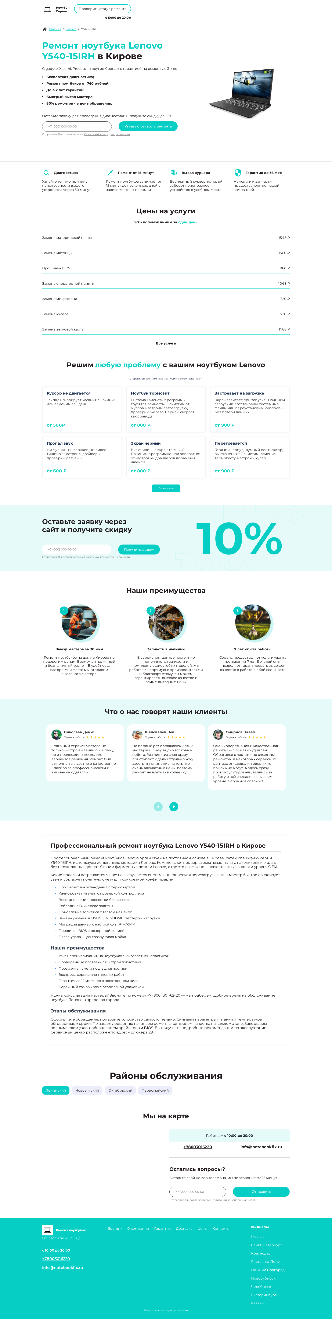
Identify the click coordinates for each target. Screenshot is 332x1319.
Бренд (120, 16)
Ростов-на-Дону (265, 1262)
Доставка (184, 1229)
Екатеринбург (264, 1295)
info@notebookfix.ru (261, 1147)
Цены (163, 16)
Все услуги (166, 343)
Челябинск (261, 1287)
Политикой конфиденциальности (107, 134)
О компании (143, 16)
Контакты (180, 16)
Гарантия (162, 1229)
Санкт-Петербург (266, 1245)
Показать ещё (166, 488)
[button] (173, 806)
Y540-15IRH (89, 29)
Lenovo (71, 29)
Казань (257, 1303)
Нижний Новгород (268, 1270)
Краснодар (261, 1253)
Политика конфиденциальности (166, 1310)
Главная (55, 29)
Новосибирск (263, 1278)
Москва (257, 1237)
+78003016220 (151, 6)
